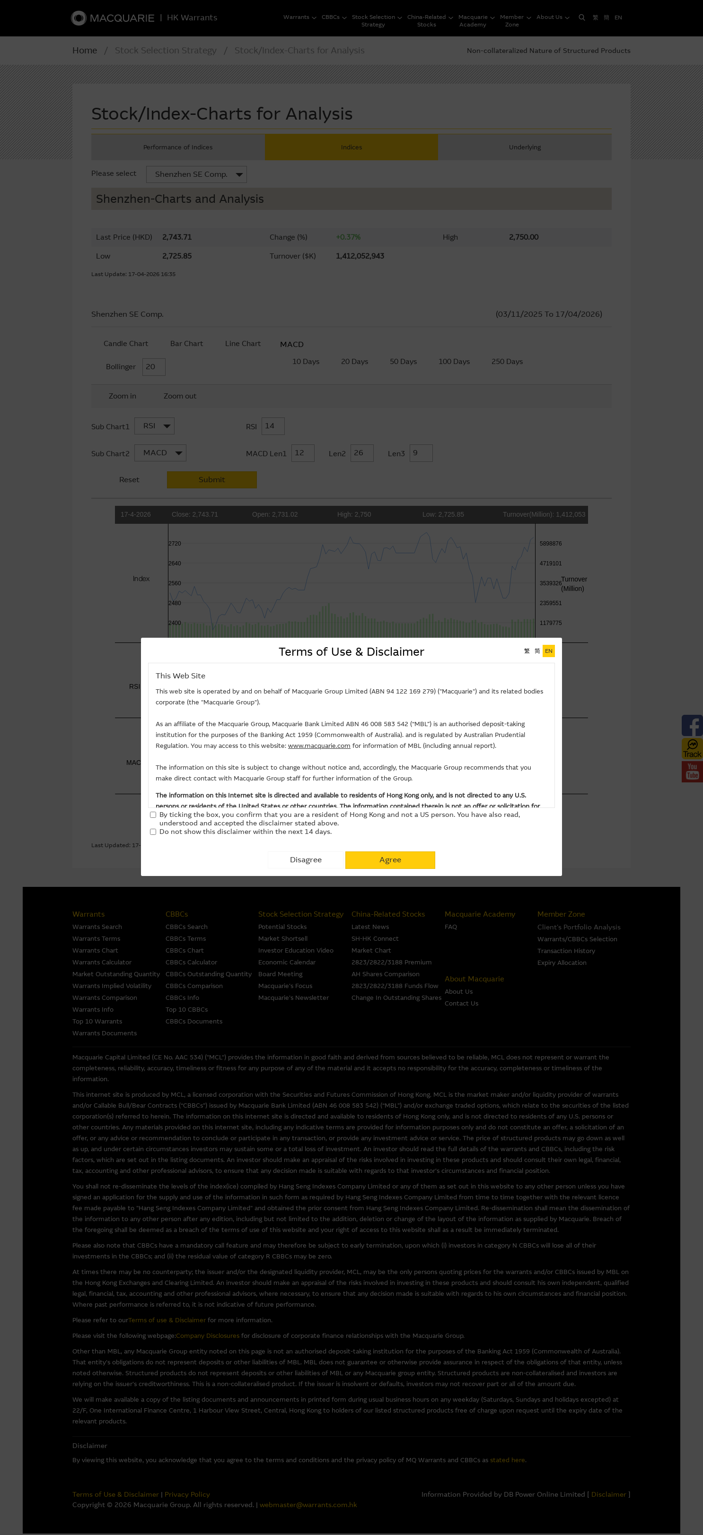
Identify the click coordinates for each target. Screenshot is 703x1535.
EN (549, 651)
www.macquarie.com (319, 746)
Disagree (306, 860)
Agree (390, 860)
